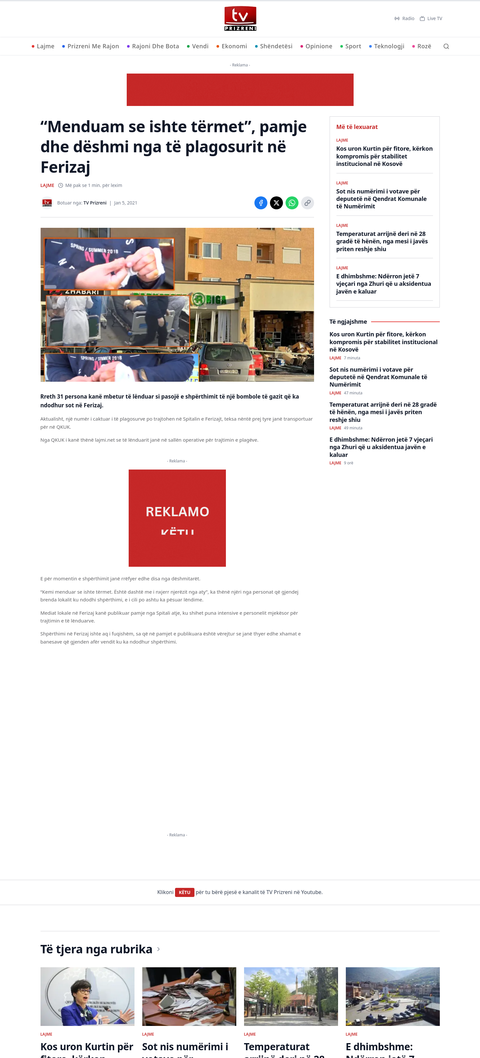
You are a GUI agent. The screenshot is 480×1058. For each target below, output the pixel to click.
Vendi (198, 46)
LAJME (47, 185)
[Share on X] (276, 202)
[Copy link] (307, 202)
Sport (350, 46)
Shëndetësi (274, 46)
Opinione (316, 46)
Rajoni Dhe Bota (153, 46)
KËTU (185, 892)
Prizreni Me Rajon (90, 46)
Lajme (43, 46)
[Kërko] (446, 46)
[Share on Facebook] (260, 202)
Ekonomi (232, 46)
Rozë (421, 46)
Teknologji (386, 46)
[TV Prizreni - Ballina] (240, 18)
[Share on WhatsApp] (292, 202)
